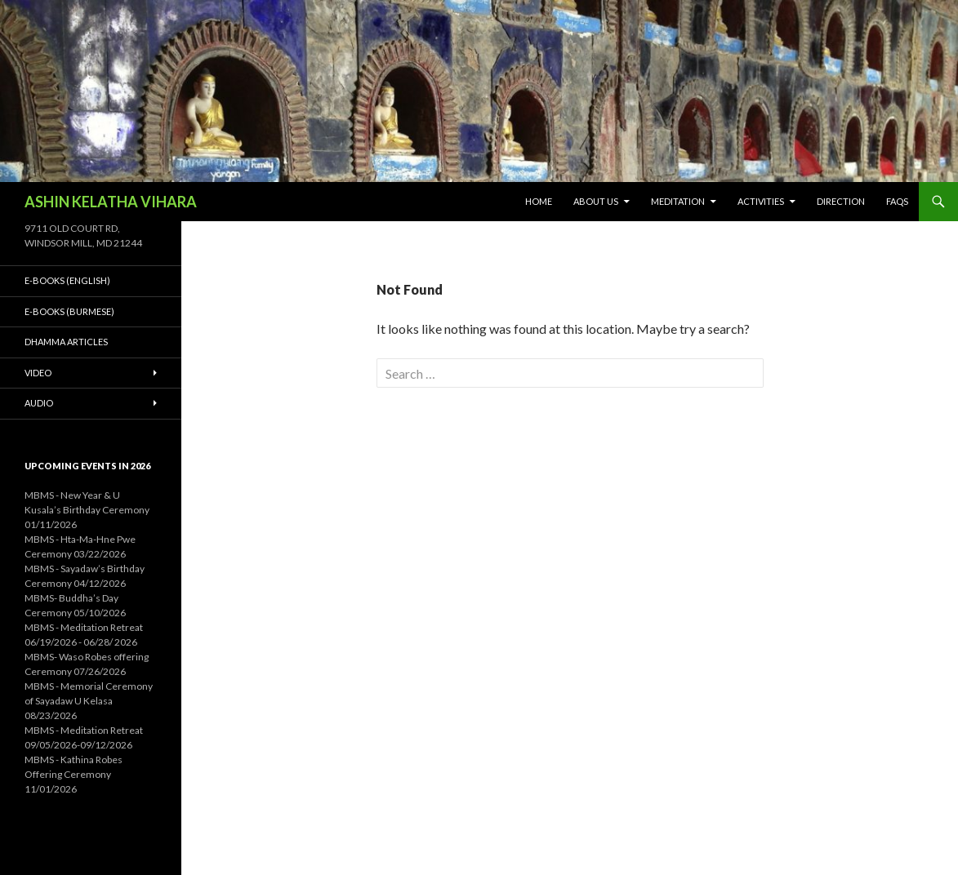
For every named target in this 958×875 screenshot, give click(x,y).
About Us (595, 201)
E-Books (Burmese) (69, 311)
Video (38, 372)
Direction (841, 201)
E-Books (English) (67, 280)
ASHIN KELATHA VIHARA (111, 202)
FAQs (897, 201)
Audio (39, 403)
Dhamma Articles (66, 341)
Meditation (678, 201)
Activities (760, 201)
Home (538, 201)
